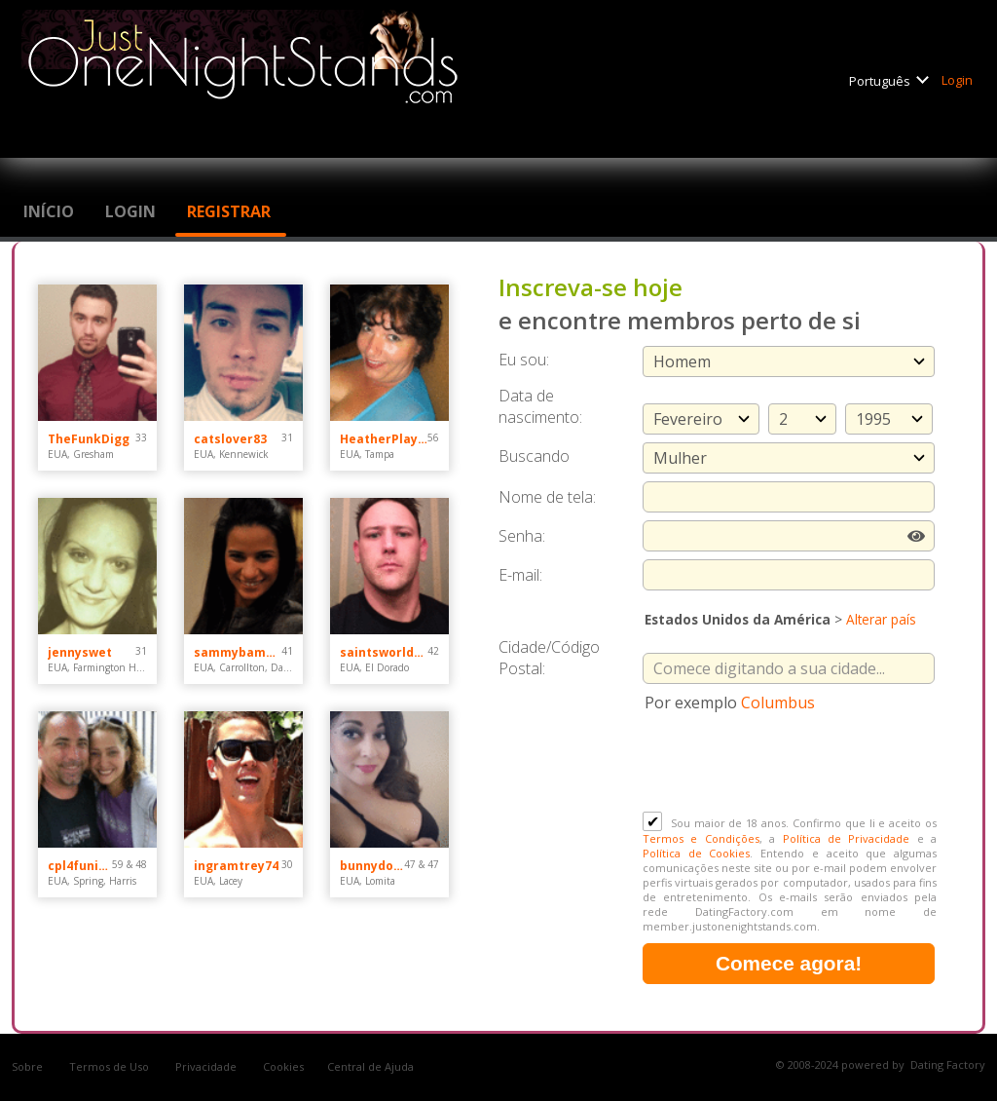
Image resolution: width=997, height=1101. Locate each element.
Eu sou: (523, 359)
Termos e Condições (701, 838)
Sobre (29, 1066)
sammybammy (237, 652)
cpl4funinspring (80, 865)
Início (50, 211)
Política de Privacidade (846, 838)
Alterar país (881, 619)
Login (959, 80)
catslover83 (230, 439)
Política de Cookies (696, 853)
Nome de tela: (549, 497)
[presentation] (791, 764)
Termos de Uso (110, 1066)
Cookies (283, 1066)
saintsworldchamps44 (383, 652)
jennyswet (80, 652)
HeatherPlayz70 (383, 439)
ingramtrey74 (236, 865)
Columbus (778, 702)
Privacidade (207, 1066)
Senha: (523, 536)
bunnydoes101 (372, 865)
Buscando (534, 456)
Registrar (231, 211)
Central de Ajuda (370, 1066)
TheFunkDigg (88, 439)
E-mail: (520, 575)
